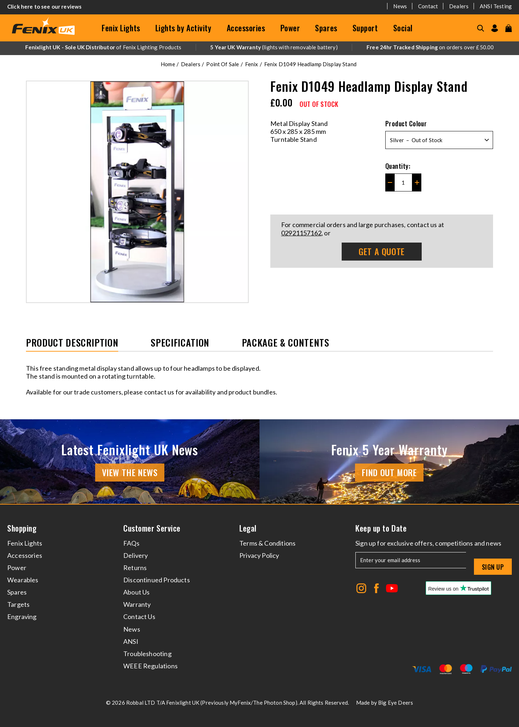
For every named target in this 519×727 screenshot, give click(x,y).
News (400, 6)
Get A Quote (382, 251)
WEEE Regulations (150, 666)
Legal (248, 528)
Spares (326, 27)
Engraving (22, 616)
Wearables (23, 580)
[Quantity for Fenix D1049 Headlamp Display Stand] (403, 182)
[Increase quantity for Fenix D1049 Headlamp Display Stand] (416, 182)
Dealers (459, 6)
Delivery (135, 555)
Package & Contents (285, 343)
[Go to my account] (494, 28)
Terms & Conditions (267, 543)
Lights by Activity (183, 27)
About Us (136, 592)
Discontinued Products (156, 580)
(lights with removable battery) (274, 47)
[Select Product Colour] (439, 140)
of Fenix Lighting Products (103, 47)
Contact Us (139, 616)
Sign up (493, 567)
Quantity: (397, 166)
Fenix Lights (121, 27)
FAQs (131, 543)
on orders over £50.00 (430, 47)
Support (365, 27)
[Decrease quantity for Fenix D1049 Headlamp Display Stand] (389, 182)
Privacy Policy (259, 555)
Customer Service (152, 528)
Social (403, 27)
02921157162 (301, 233)
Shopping (21, 528)
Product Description (72, 343)
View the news (130, 472)
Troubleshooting (147, 654)
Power (290, 27)
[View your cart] (508, 28)
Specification (180, 343)
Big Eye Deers (395, 702)
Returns (135, 568)
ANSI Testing (496, 6)
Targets (18, 604)
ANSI (130, 641)
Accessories (246, 27)
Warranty (137, 604)
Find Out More (389, 472)
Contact (428, 6)
